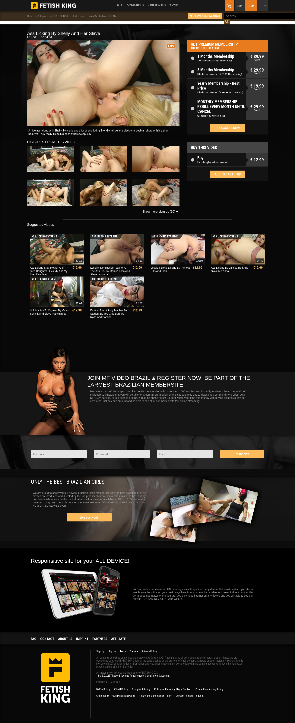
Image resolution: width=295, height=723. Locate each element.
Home (30, 16)
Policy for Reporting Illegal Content (172, 685)
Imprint (82, 635)
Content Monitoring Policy (209, 685)
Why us (174, 5)
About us (65, 635)
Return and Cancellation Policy (155, 692)
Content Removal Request (190, 692)
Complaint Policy (141, 685)
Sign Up (100, 647)
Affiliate (118, 635)
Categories (134, 5)
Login (251, 6)
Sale (119, 5)
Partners (99, 635)
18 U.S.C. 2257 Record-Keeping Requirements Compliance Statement (133, 671)
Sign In (112, 647)
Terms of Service (129, 647)
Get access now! (227, 124)
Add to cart (223, 170)
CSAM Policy (121, 685)
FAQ (33, 635)
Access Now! (89, 514)
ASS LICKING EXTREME (65, 16)
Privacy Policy (149, 647)
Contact (47, 635)
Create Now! (241, 450)
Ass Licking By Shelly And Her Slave (100, 16)
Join (240, 6)
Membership (155, 5)
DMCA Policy (103, 685)
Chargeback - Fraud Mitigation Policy (115, 692)
